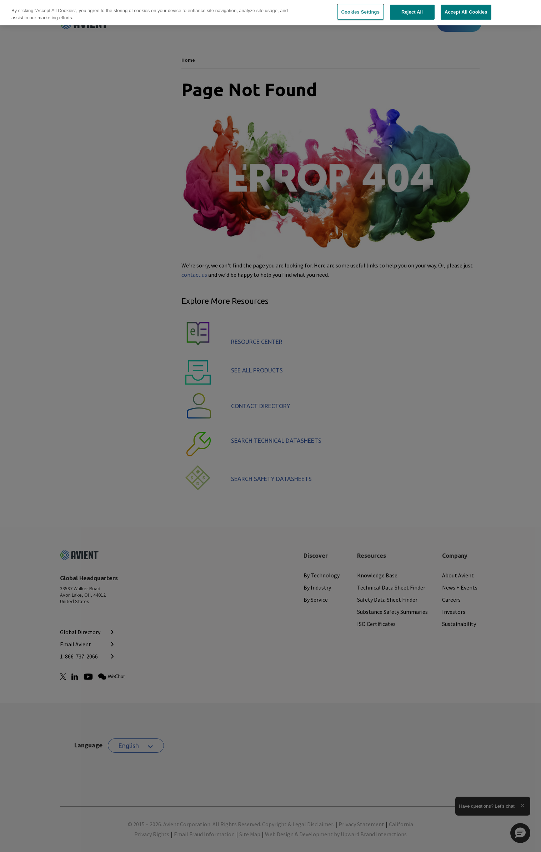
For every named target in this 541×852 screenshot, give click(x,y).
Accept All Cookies (466, 12)
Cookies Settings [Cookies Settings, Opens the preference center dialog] (360, 12)
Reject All (412, 12)
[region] (270, 12)
